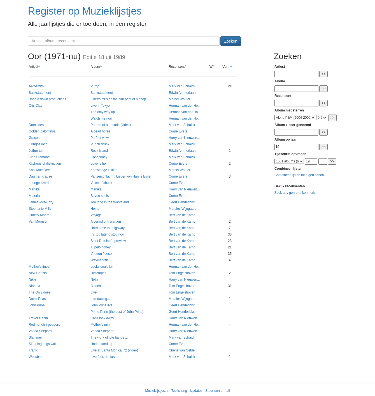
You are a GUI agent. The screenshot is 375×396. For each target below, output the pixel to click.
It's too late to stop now (107, 234)
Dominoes (36, 125)
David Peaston (39, 299)
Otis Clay (35, 106)
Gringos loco (38, 144)
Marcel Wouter (179, 99)
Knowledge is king (103, 170)
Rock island (99, 151)
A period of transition (105, 221)
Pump (94, 86)
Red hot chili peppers (44, 325)
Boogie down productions (47, 99)
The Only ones (39, 292)
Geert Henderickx (182, 202)
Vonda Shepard (40, 331)
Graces (34, 138)
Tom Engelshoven (182, 273)
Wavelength (99, 260)
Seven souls (99, 196)
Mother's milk (100, 325)
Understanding (101, 344)
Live (93, 292)
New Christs (38, 273)
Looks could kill (101, 267)
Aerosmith (36, 86)
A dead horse (100, 131)
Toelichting (179, 391)
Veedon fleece (100, 254)
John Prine (37, 305)
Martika (34, 189)
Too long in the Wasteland (109, 202)
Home (94, 209)
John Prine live (101, 305)
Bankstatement (40, 93)
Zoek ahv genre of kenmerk (294, 193)
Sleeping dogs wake (44, 344)
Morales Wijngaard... (184, 209)
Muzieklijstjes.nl (157, 391)
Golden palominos (42, 131)
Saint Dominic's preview (108, 241)
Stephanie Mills (40, 209)
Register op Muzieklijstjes (85, 11)
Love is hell (98, 164)
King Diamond (39, 157)
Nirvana (34, 286)
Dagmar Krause (40, 176)
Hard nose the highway (107, 228)
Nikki (32, 279)
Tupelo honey (100, 247)
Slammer (35, 337)
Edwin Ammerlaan (182, 93)
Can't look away (102, 318)
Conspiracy (98, 157)
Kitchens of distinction (45, 164)
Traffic (33, 350)
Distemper (98, 273)
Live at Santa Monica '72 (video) (114, 350)
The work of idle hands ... (109, 337)
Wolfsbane (37, 357)
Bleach (95, 286)
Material (35, 196)
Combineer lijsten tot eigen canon (299, 175)
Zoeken (230, 41)
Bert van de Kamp (182, 215)
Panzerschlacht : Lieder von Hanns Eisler (120, 176)
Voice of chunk (101, 183)
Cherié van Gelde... (183, 350)
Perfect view (99, 138)
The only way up (102, 112)
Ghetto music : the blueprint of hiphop (118, 99)
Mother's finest (39, 267)
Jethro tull (36, 151)
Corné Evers (178, 131)
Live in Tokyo (100, 106)
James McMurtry (41, 202)
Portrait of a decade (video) (110, 125)
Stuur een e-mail (217, 391)
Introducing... (100, 299)
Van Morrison (38, 221)
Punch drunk (99, 144)
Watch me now (101, 118)
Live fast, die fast (102, 357)
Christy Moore (39, 215)
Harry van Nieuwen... (184, 138)
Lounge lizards (39, 183)
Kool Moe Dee (39, 170)
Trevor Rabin (38, 318)
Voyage (96, 215)
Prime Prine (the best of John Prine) (116, 312)
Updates (196, 391)
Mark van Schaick (182, 86)
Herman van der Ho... (185, 106)
